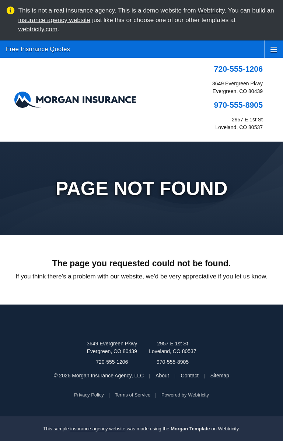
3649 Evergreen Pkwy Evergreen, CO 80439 (112, 347)
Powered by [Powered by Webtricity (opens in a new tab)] (185, 395)
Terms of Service (133, 395)
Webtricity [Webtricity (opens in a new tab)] (211, 10)
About (162, 375)
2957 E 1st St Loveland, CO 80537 (172, 347)
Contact (190, 375)
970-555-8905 (238, 105)
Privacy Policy (89, 395)
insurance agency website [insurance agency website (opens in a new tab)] (54, 20)
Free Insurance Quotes (38, 49)
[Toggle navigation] (274, 48)
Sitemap (219, 375)
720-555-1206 (238, 69)
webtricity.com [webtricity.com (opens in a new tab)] (37, 29)
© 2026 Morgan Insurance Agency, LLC (99, 375)
